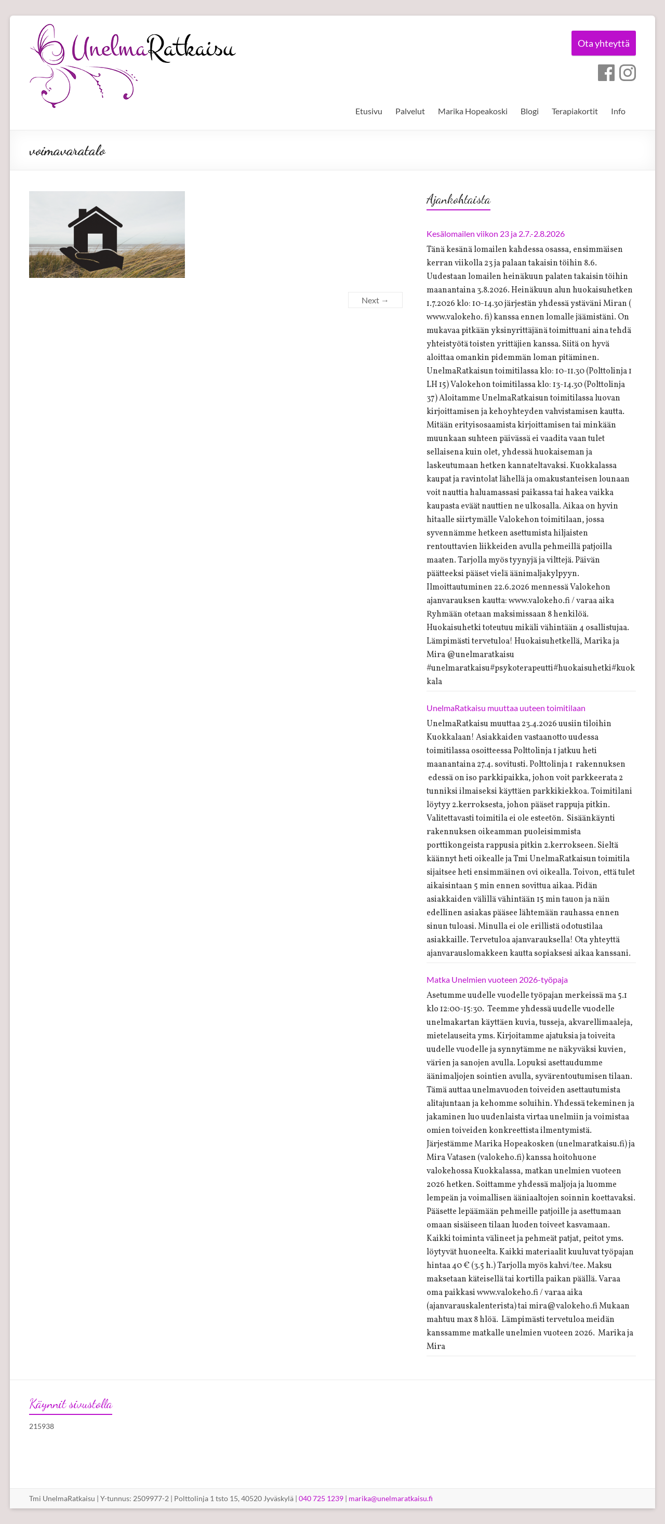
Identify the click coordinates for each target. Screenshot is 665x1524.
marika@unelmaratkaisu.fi (391, 1498)
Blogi (530, 111)
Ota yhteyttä (602, 43)
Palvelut (410, 111)
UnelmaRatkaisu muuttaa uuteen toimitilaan (506, 708)
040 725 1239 (321, 1498)
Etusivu (368, 111)
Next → (375, 300)
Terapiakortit (575, 111)
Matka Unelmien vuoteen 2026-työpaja (497, 979)
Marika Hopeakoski (473, 111)
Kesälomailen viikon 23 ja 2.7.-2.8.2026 (496, 233)
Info (618, 111)
